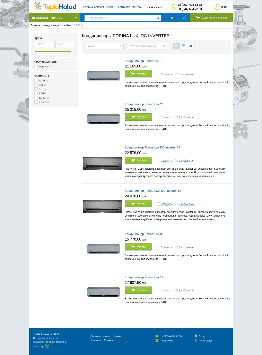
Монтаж (137, 7)
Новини (111, 7)
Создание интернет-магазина (50, 341)
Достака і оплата (93, 7)
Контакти (124, 7)
